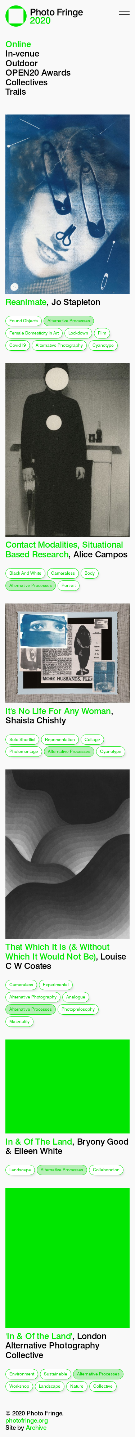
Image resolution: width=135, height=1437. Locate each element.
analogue (75, 997)
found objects (23, 320)
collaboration (106, 1169)
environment (21, 1374)
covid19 (17, 345)
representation (60, 739)
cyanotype (103, 345)
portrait (69, 585)
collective (103, 1386)
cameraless (63, 573)
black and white (25, 573)
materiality (19, 1021)
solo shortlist (22, 739)
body (90, 573)
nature (77, 1386)
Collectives (26, 82)
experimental (56, 984)
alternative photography (59, 345)
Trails (15, 91)
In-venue (22, 53)
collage (92, 739)
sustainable (55, 1374)
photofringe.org (26, 1420)
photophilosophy (78, 1009)
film (102, 333)
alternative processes (69, 320)
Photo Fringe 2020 (44, 16)
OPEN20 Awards (38, 72)
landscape (20, 1169)
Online (18, 44)
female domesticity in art (34, 333)
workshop (19, 1386)
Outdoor (21, 63)
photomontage (23, 751)
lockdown (78, 333)
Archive (36, 1427)
